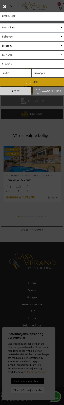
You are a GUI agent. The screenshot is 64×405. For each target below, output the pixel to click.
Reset (15, 91)
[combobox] (32, 27)
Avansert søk (48, 91)
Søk (32, 82)
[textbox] (31, 28)
